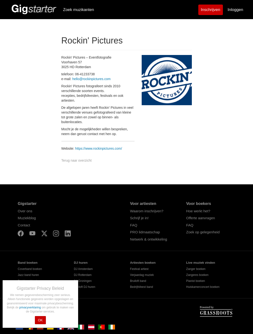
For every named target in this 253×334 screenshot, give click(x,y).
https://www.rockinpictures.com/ (98, 148)
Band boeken (28, 262)
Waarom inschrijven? (146, 211)
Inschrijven (210, 9)
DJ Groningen (83, 281)
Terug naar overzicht (76, 160)
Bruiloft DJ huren (84, 287)
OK (40, 320)
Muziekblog (27, 218)
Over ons (25, 211)
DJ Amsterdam (83, 269)
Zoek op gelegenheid (203, 232)
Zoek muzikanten (78, 9)
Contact (24, 225)
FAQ (133, 225)
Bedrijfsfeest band (141, 287)
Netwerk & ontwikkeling (148, 239)
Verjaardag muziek (142, 275)
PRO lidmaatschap (145, 232)
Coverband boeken (30, 269)
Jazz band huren (28, 275)
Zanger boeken (195, 269)
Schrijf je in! (139, 218)
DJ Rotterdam (83, 275)
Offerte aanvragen (200, 218)
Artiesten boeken (143, 262)
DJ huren (80, 262)
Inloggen (235, 9)
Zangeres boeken (197, 275)
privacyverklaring (30, 307)
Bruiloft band (138, 281)
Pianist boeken (195, 281)
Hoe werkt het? (198, 211)
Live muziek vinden (200, 262)
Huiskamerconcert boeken (202, 287)
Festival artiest (139, 269)
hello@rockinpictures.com (91, 79)
